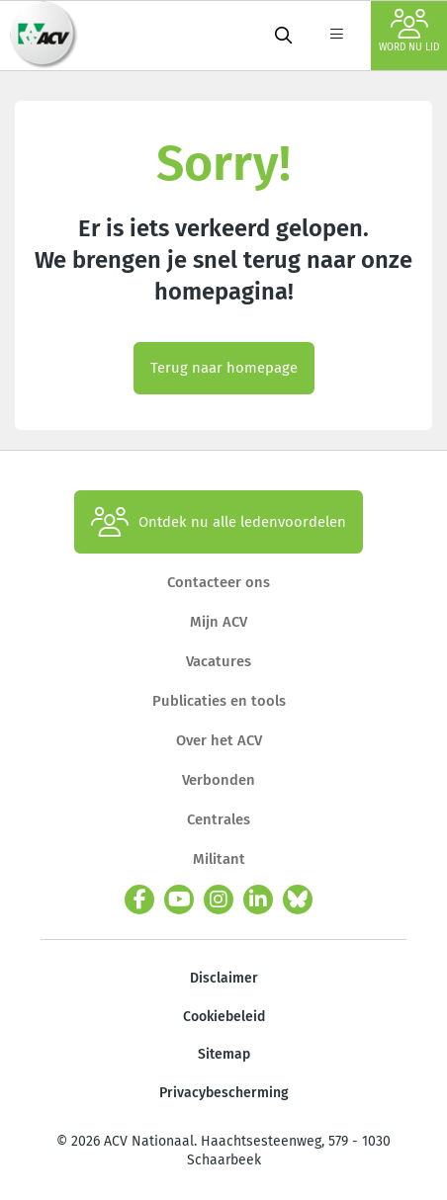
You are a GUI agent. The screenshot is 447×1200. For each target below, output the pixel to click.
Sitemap (224, 1054)
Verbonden (218, 780)
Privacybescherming (224, 1092)
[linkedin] (258, 899)
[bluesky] (298, 899)
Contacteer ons (218, 582)
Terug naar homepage (224, 368)
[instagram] (218, 899)
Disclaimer (224, 978)
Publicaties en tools (219, 701)
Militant (219, 859)
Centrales (218, 819)
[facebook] (139, 899)
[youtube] (179, 899)
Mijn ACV (218, 622)
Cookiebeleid (224, 1016)
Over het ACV (219, 740)
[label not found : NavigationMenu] (336, 35)
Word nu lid (409, 31)
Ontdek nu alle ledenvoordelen (218, 522)
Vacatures (218, 661)
